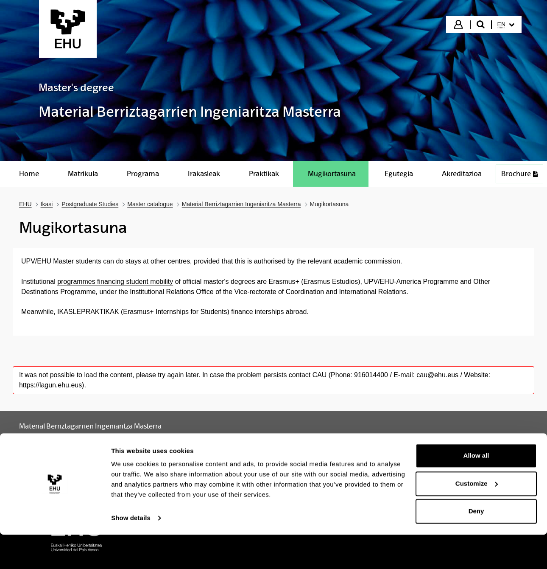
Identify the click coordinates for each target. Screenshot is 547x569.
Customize (476, 517)
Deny (476, 545)
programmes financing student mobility (115, 281)
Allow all (476, 489)
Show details (131, 552)
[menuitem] (505, 24)
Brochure (522, 176)
